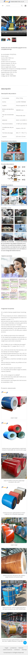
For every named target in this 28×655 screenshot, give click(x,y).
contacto (17, 650)
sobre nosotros (7, 650)
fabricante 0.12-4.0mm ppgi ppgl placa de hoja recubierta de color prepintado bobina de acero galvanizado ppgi (14, 608)
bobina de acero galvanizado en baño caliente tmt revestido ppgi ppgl (14, 513)
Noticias (21, 648)
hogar (6, 648)
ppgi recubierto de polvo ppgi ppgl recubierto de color (14, 481)
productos (13, 648)
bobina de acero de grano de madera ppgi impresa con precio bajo (14, 576)
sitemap (24, 650)
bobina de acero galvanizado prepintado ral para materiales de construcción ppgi (14, 449)
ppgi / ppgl (14, 418)
